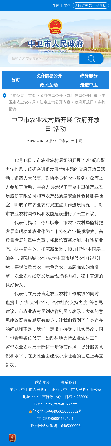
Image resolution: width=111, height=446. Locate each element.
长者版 (101, 5)
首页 (15, 80)
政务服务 (89, 75)
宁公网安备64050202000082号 (55, 411)
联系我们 (68, 382)
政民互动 (49, 84)
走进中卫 (89, 84)
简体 (56, 5)
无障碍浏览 (83, 5)
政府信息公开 (49, 75)
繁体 (67, 5)
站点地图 (42, 382)
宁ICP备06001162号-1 (55, 418)
